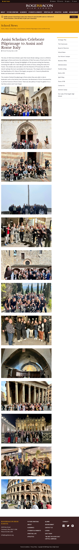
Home (2, 28)
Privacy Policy (34, 547)
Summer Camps (62, 90)
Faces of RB (61, 81)
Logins (47, 530)
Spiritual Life (48, 12)
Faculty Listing (62, 69)
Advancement (73, 12)
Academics (23, 12)
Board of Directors (63, 48)
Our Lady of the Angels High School (66, 95)
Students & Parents (35, 12)
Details (74, 17)
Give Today (48, 533)
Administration (62, 65)
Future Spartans (12, 12)
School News (13, 28)
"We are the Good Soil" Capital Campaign (52, 538)
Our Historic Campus (64, 56)
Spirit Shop (61, 77)
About (3, 12)
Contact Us (61, 85)
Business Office (62, 60)
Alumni (65, 12)
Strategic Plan (62, 40)
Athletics (58, 12)
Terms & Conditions (25, 547)
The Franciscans (62, 44)
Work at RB (61, 73)
